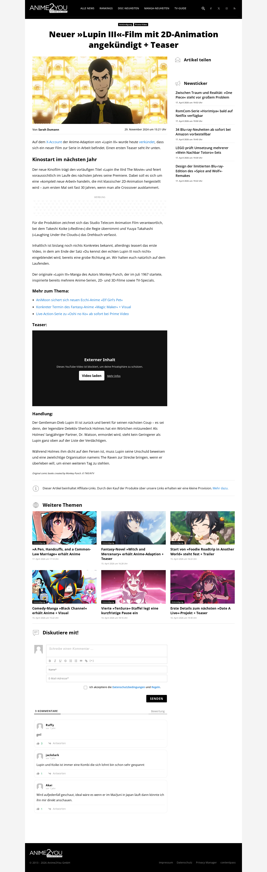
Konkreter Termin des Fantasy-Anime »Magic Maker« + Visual (83, 307)
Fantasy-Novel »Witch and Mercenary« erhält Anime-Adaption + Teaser (132, 554)
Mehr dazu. (221, 488)
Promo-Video (141, 24)
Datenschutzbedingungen (128, 687)
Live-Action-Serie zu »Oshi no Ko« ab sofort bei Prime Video (82, 314)
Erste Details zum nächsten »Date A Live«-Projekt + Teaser (200, 610)
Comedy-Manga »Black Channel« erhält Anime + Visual (59, 610)
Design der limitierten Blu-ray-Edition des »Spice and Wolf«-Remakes (200, 171)
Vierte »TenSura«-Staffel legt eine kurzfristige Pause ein (129, 610)
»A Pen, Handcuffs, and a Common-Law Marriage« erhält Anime (61, 551)
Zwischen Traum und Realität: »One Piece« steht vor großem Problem (204, 94)
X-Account (54, 142)
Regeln (155, 687)
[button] (203, 8)
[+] (92, 660)
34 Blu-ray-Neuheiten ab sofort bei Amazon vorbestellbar (203, 131)
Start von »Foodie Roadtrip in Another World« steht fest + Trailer (202, 551)
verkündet (147, 142)
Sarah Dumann (48, 129)
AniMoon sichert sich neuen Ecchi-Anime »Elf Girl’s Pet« (79, 300)
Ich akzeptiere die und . (125, 687)
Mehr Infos (114, 376)
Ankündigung (125, 24)
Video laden (91, 375)
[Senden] (156, 698)
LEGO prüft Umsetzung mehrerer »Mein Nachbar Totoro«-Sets (202, 150)
